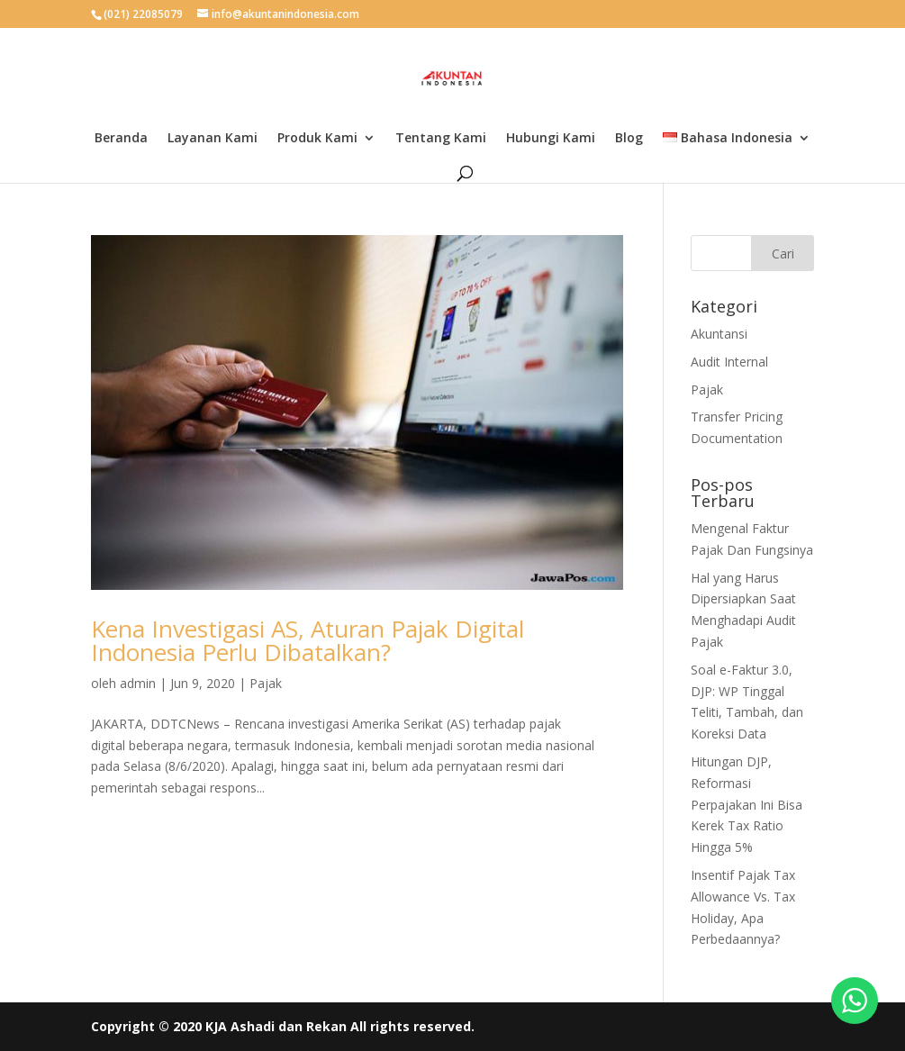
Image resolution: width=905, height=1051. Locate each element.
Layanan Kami (212, 138)
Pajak (265, 683)
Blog (629, 138)
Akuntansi (719, 333)
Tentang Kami (440, 138)
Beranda (121, 138)
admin (138, 683)
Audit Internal (729, 361)
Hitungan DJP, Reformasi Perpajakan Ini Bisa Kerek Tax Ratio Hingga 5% (746, 804)
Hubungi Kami (550, 138)
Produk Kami (317, 138)
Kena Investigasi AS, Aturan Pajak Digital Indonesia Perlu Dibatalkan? (307, 640)
